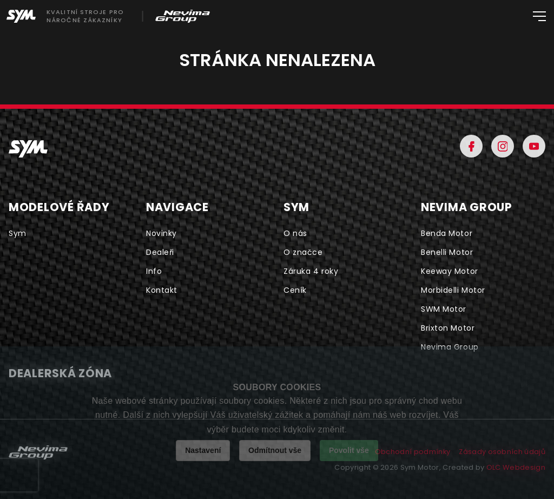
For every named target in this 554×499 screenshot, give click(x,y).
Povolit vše (349, 450)
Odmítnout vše (274, 450)
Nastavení (203, 450)
